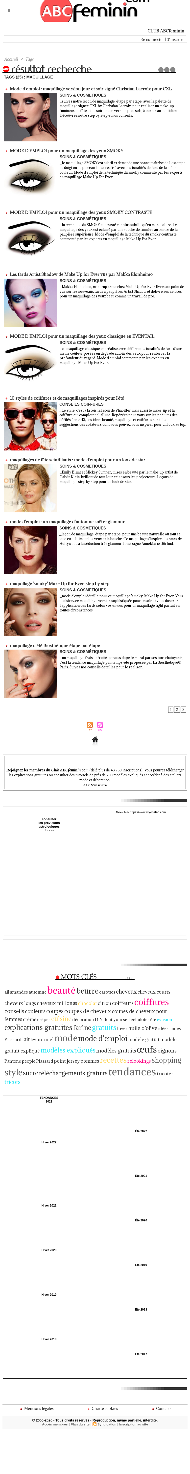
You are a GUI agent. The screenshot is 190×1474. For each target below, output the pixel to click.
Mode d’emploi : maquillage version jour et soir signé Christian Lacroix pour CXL (90, 88)
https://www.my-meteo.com (148, 810)
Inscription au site (134, 1398)
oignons (13, 1044)
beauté (56, 986)
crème (125, 1006)
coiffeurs (85, 998)
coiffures (110, 997)
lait (74, 1024)
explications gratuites (105, 1013)
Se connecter (152, 39)
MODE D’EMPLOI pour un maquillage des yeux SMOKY (66, 150)
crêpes (137, 1006)
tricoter (150, 1055)
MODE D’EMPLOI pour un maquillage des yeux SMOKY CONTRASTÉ (80, 211)
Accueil (11, 59)
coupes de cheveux (26, 1006)
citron (68, 998)
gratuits (163, 1013)
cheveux (115, 987)
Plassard (59, 1043)
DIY (7, 1014)
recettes (120, 1042)
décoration (173, 1006)
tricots (165, 1055)
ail (6, 988)
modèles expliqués (89, 1034)
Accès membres (54, 1398)
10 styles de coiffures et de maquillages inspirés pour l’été (66, 396)
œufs (161, 1033)
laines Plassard (56, 1024)
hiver (179, 1014)
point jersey (79, 1044)
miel (95, 1024)
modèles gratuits (133, 1034)
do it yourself (24, 1014)
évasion (67, 1014)
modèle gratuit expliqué (40, 1034)
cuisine (153, 1005)
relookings (143, 1044)
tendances (120, 1053)
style (12, 1054)
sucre (28, 1054)
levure (84, 1024)
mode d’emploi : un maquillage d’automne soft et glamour (66, 520)
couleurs (155, 998)
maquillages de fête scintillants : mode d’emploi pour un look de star (76, 458)
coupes (174, 998)
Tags (31, 59)
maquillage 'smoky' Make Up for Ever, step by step (58, 581)
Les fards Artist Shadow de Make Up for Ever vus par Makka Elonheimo (80, 273)
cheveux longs (170, 988)
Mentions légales (36, 1382)
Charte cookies (102, 1382)
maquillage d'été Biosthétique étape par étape (53, 643)
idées (37, 1024)
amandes (18, 988)
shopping (167, 1043)
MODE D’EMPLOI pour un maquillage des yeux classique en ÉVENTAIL (81, 335)
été (56, 1014)
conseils (136, 998)
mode (110, 1023)
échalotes (45, 1014)
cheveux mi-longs (23, 998)
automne (34, 988)
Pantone (30, 1043)
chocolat (52, 998)
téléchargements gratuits (67, 1054)
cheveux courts (140, 988)
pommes (99, 1044)
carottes (98, 988)
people (44, 1043)
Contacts (161, 1382)
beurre (80, 987)
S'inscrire (175, 39)
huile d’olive (18, 1024)
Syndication (107, 1398)
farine (143, 1014)
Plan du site (80, 1398)
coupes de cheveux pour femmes (83, 1006)
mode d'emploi (144, 1023)
